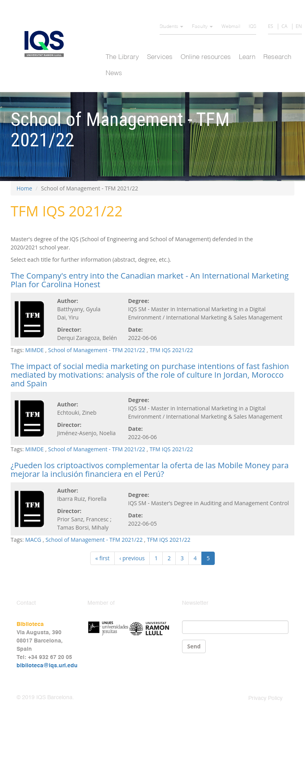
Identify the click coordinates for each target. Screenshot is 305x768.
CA (284, 26)
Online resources (205, 57)
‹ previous (132, 558)
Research (277, 57)
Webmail (230, 26)
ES (270, 26)
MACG (33, 539)
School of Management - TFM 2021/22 (96, 350)
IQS (252, 26)
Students (171, 26)
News (114, 73)
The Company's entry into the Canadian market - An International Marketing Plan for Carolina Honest (150, 280)
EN (299, 26)
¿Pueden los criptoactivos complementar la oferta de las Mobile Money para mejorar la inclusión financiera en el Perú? (150, 469)
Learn (247, 57)
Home (24, 188)
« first (102, 558)
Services (160, 57)
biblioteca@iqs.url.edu (47, 665)
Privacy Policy (265, 698)
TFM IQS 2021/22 (171, 350)
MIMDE (34, 350)
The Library (122, 57)
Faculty (202, 26)
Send (194, 646)
